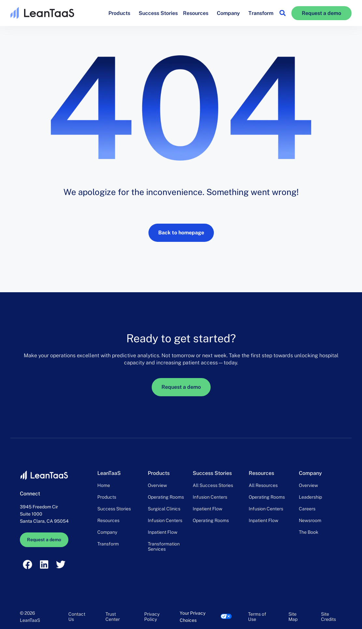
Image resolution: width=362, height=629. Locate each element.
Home (103, 485)
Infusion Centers (165, 520)
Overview (157, 485)
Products (120, 13)
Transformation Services (164, 546)
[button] (282, 13)
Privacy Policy (152, 616)
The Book (308, 532)
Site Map (293, 616)
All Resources (263, 485)
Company (230, 13)
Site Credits (328, 616)
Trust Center (112, 616)
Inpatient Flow (162, 532)
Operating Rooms (166, 497)
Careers (307, 508)
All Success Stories (213, 485)
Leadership (310, 497)
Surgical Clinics (164, 508)
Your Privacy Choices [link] (192, 616)
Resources (197, 13)
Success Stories (158, 13)
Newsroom (310, 520)
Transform (260, 13)
